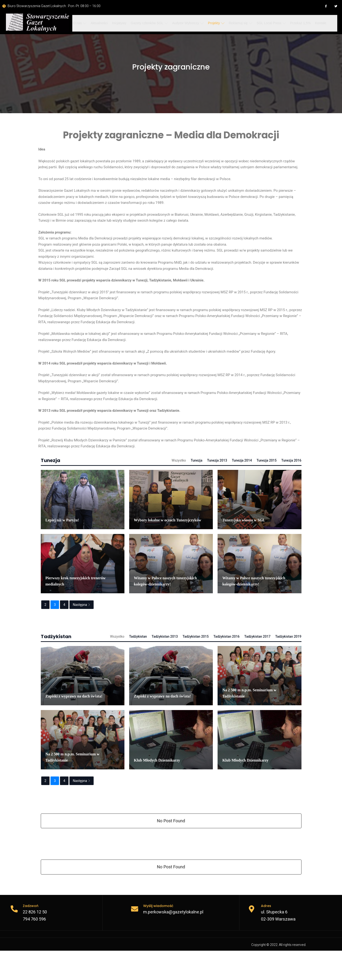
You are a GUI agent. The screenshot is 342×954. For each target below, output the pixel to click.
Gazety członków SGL (148, 23)
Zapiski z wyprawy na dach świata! (74, 696)
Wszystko (179, 460)
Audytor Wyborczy (186, 23)
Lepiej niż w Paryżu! (62, 520)
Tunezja (196, 460)
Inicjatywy (118, 23)
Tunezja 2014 (242, 460)
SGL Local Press (268, 23)
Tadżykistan (138, 636)
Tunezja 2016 (291, 460)
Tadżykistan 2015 (195, 636)
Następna (81, 605)
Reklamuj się (238, 23)
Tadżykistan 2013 (165, 636)
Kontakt (317, 23)
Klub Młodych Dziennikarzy (157, 760)
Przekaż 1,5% (297, 23)
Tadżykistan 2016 (226, 636)
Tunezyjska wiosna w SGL (243, 520)
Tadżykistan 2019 (288, 636)
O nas (79, 23)
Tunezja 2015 (267, 460)
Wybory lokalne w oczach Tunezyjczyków (167, 520)
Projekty (214, 23)
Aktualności (98, 23)
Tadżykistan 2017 (257, 636)
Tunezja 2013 (217, 460)
